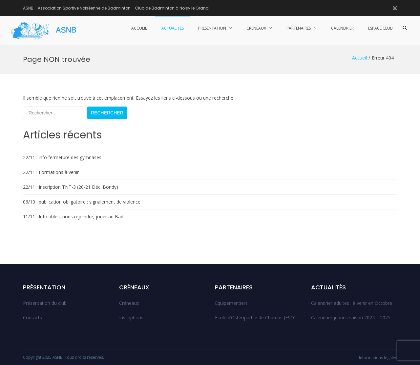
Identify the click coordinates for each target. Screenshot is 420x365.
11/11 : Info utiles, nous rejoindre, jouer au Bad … (75, 216)
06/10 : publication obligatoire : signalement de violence (81, 202)
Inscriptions (131, 317)
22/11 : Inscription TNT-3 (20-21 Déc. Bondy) (70, 187)
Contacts (32, 317)
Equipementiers (231, 303)
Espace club (380, 28)
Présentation (212, 28)
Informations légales (378, 357)
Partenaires (298, 28)
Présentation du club (45, 303)
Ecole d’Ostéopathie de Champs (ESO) (255, 317)
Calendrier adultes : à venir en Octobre (351, 303)
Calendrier (342, 28)
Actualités (172, 28)
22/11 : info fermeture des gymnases (62, 157)
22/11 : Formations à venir (51, 172)
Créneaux (256, 28)
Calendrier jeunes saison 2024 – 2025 (350, 317)
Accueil (139, 28)
